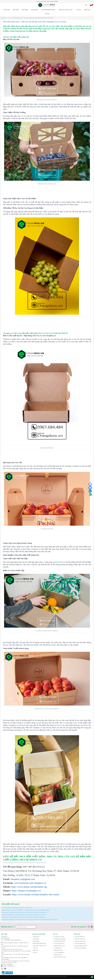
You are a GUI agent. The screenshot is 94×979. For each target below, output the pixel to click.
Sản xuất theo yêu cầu (66, 9)
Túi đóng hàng (57, 948)
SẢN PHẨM (36, 939)
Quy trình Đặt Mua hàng (81, 945)
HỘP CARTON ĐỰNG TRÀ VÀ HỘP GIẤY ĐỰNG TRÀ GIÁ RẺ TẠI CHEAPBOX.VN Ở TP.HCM (23, 914)
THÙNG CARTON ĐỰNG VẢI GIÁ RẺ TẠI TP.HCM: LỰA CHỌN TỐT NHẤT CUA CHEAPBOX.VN (23, 912)
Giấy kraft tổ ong (58, 950)
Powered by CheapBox (62, 976)
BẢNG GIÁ (35, 950)
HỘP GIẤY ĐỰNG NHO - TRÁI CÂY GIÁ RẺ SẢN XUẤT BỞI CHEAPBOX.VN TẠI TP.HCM (34, 22)
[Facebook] (89, 927)
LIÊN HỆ (35, 952)
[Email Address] (25, 926)
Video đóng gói (58, 954)
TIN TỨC (35, 948)
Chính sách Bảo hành (80, 943)
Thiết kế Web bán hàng (60, 957)
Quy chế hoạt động (79, 936)
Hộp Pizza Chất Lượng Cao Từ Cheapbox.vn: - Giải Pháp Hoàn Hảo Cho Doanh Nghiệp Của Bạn (25, 910)
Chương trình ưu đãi (59, 936)
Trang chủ (6, 9)
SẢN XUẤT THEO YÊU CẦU (39, 945)
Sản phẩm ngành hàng (49, 9)
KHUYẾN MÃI (36, 941)
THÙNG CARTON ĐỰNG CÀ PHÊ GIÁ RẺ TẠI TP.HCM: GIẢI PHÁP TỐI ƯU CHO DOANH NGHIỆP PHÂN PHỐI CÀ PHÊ (29, 919)
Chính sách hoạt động (80, 948)
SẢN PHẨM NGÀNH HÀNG (39, 943)
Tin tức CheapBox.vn (59, 952)
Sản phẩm (25, 9)
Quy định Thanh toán (80, 941)
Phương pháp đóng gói (60, 939)
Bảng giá (88, 9)
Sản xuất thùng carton (59, 945)
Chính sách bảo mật (80, 939)
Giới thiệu (16, 9)
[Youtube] (92, 927)
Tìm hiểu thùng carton (59, 941)
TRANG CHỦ (36, 936)
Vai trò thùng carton (59, 943)
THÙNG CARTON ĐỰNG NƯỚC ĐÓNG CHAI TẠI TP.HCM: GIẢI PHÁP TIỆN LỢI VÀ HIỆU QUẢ (23, 917)
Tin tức (78, 9)
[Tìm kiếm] (86, 5)
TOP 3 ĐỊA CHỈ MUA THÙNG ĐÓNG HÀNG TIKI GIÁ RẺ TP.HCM (16, 907)
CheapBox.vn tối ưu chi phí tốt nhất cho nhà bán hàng (46, 976)
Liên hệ (47, 13)
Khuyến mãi (35, 9)
